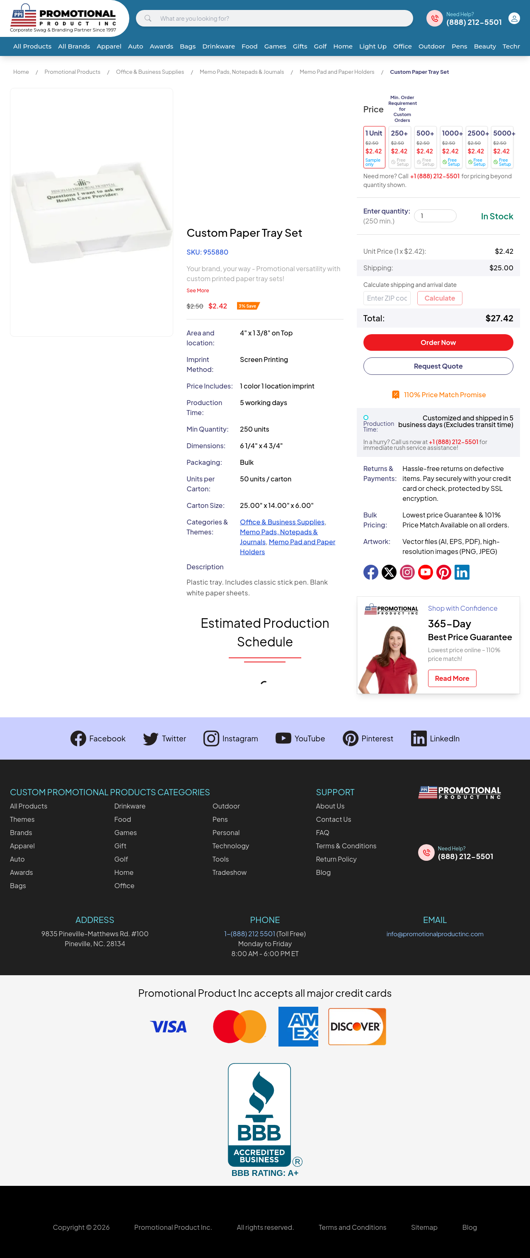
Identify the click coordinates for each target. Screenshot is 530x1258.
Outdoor (432, 46)
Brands (21, 832)
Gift (120, 845)
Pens (459, 46)
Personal (226, 832)
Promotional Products (72, 71)
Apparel (109, 46)
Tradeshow (230, 872)
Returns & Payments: (379, 473)
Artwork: (377, 541)
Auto (135, 46)
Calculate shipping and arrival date (410, 284)
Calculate (439, 298)
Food (250, 46)
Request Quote (438, 366)
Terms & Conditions (346, 845)
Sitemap (424, 1227)
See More (197, 290)
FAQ (323, 832)
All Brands (74, 46)
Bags (188, 46)
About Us (330, 805)
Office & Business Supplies (150, 71)
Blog (323, 872)
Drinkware (218, 46)
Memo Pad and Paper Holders (337, 71)
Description (204, 566)
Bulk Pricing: (375, 519)
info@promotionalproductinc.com (435, 933)
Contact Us (333, 819)
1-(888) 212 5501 (249, 933)
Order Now (438, 342)
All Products (32, 46)
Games (275, 46)
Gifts (300, 46)
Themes (22, 819)
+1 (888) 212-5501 (435, 176)
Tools (221, 859)
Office (402, 46)
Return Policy (336, 859)
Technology (231, 845)
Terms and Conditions (352, 1227)
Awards (161, 46)
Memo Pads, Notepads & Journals (242, 71)
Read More (452, 678)
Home (343, 46)
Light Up (373, 46)
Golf (320, 46)
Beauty (485, 46)
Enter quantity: (387, 215)
